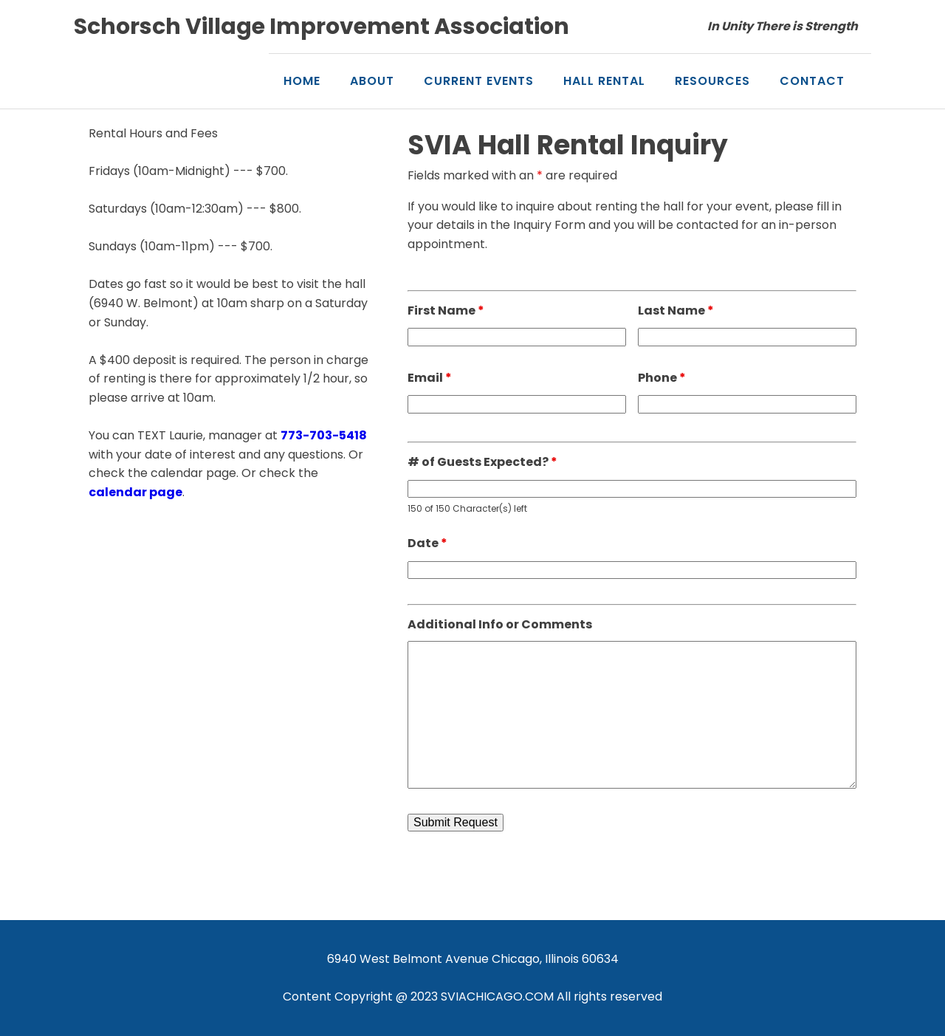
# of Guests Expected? (482, 461)
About (372, 80)
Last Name (676, 310)
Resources (712, 80)
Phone (662, 377)
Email (430, 377)
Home (302, 80)
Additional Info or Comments (500, 624)
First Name (446, 310)
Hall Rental (604, 80)
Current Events (479, 80)
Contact (812, 80)
